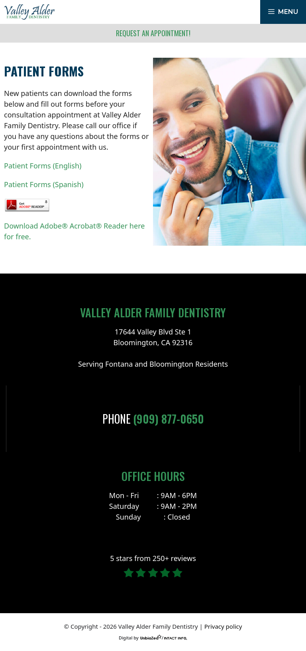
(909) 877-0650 (168, 419)
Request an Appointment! (153, 33)
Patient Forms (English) (42, 165)
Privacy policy (223, 626)
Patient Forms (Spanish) (44, 184)
